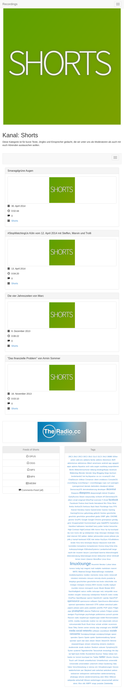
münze (81, 588)
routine (92, 621)
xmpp (94, 683)
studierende (73, 647)
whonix (81, 677)
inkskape (110, 533)
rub (100, 621)
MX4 (113, 588)
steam (92, 641)
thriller (82, 654)
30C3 (85, 457)
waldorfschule (74, 670)
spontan (73, 641)
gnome (71, 520)
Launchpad (93, 553)
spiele (92, 637)
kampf (75, 539)
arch (88, 466)
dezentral (111, 489)
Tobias (105, 654)
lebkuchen (102, 556)
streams (103, 644)
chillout (81, 480)
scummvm (112, 624)
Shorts (14, 220)
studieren (111, 644)
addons (99, 460)
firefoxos (86, 507)
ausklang (104, 466)
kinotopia (88, 543)
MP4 (31, 476)
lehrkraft (115, 556)
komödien (73, 546)
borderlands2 (76, 476)
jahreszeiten (99, 536)
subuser (102, 647)
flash (93, 507)
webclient (107, 670)
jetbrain (113, 536)
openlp (106, 598)
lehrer (109, 556)
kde (92, 539)
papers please (73, 608)
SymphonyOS (111, 647)
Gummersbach (90, 523)
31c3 (95, 457)
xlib (84, 683)
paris (82, 608)
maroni (113, 568)
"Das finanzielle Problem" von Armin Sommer (34, 358)
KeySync (104, 539)
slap (97, 628)
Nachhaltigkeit (74, 591)
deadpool (104, 486)
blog (94, 473)
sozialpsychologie (103, 634)
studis (81, 647)
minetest (74, 578)
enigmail (81, 500)
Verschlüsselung (79, 667)
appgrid (115, 463)
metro (106, 575)
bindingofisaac (103, 470)
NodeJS (104, 595)
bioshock (113, 470)
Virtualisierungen (105, 667)
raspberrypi (84, 618)
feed (87, 503)
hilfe (93, 530)
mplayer (112, 585)
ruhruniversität (75, 624)
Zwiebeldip (108, 683)
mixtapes (80, 585)
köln (113, 543)
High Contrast (73, 530)
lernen (77, 559)
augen (96, 466)
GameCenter (96, 510)
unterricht (94, 664)
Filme (109, 503)
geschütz (72, 516)
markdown (106, 568)
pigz (69, 611)
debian (111, 486)
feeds (91, 503)
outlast (101, 604)
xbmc (75, 683)
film (105, 503)
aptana (74, 466)
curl (108, 483)
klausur (96, 543)
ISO (79, 536)
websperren (84, 674)
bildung (93, 470)
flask (97, 507)
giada (97, 516)
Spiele (86, 637)
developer (102, 489)
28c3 (75, 457)
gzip (98, 523)
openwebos (80, 604)
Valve (70, 667)
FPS (115, 507)
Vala (115, 664)
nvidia (115, 595)
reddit (102, 618)
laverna (102, 553)
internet (74, 536)
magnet (87, 568)
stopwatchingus (77, 644)
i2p (68, 533)
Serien (80, 628)
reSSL (70, 621)
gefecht (97, 513)
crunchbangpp (96, 483)
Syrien (70, 651)
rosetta (77, 621)
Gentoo (103, 513)
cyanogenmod (78, 486)
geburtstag (88, 513)
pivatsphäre (78, 611)
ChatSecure (73, 480)
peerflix (100, 608)
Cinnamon (89, 480)
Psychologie (80, 614)
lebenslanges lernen (89, 556)
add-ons (79, 460)
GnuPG (78, 520)
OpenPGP (113, 598)
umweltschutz (90, 660)
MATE (75, 572)
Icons (76, 533)
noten (110, 595)
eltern (70, 500)
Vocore (115, 667)
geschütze (81, 516)
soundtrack (104, 631)
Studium (94, 647)
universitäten (84, 664)
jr (71, 539)
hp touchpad (113, 530)
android (105, 463)
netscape (96, 591)
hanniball (89, 526)
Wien (107, 677)
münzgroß (89, 588)
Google (84, 520)
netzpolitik (108, 591)
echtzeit (99, 497)
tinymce (99, 654)
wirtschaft (79, 680)
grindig (115, 520)
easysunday (90, 497)
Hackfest (72, 526)
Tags (93, 449)
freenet (74, 510)
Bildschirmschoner (82, 470)
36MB (109, 457)
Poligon (109, 611)
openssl (72, 604)
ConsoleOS (113, 480)
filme (114, 503)
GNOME (113, 516)
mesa (101, 575)
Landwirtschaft (105, 549)
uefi (75, 660)
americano (97, 463)
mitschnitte (109, 581)
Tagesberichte (87, 651)
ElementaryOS (111, 497)
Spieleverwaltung (103, 637)
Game (87, 510)
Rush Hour (90, 624)
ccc (100, 476)
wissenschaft (106, 680)
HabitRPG (105, 523)
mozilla (106, 585)
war (82, 670)
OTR (96, 604)
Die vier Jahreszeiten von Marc (26, 295)
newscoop (86, 595)
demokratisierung (90, 489)
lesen (83, 559)
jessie (106, 536)
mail (92, 568)
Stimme (113, 641)
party (86, 608)
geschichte (111, 513)
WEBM (31, 483)
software (95, 631)
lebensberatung (73, 556)
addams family (89, 460)
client (96, 480)
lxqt (82, 568)
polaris (103, 611)
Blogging (100, 473)
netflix (89, 591)
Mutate (107, 588)
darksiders (95, 486)
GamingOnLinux (77, 513)
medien (87, 575)
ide (81, 533)
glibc (108, 516)
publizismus (100, 614)
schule (98, 624)
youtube (100, 683)
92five (115, 457)
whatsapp (74, 677)
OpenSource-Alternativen (108, 601)
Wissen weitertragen (92, 680)
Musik (101, 588)
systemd (77, 651)
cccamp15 (106, 476)
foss (111, 507)
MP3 (31, 470)
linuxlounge (80, 563)
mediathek (109, 572)
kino (82, 543)
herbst (106, 526)
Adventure (107, 460)
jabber (84, 536)
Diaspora (75, 493)
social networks (84, 630)
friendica (80, 510)
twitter (102, 657)
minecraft (113, 575)
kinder (73, 543)
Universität (73, 664)
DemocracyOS (76, 489)
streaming (95, 644)
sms (109, 628)
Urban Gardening (105, 664)
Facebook (74, 503)
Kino (78, 543)
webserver (75, 674)
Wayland (87, 670)
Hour (103, 530)
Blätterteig (74, 473)
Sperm (81, 637)
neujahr (78, 595)
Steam (98, 641)
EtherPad (90, 500)
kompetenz (81, 546)
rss (97, 621)
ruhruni (115, 621)
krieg (107, 546)
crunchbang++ (84, 483)
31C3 (99, 457)
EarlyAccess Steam (77, 497)
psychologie (90, 614)
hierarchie (113, 526)
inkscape (103, 533)
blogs (107, 473)
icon (72, 533)
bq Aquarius (91, 476)
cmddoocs (103, 480)
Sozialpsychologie (88, 634)
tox (91, 657)
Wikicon (113, 677)
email (75, 500)
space (113, 634)
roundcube (84, 621)
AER (113, 460)
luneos (72, 568)
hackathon (114, 523)
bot (84, 476)
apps (69, 466)
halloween (80, 526)
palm (115, 604)
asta (92, 466)
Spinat (112, 637)
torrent (78, 657)
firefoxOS (79, 507)
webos (114, 670)
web (94, 670)
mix (115, 581)
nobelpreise (95, 595)
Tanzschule (97, 651)
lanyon (86, 553)
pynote (115, 614)
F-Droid (105, 500)
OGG (31, 463)
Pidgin (115, 608)
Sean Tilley (72, 628)
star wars (85, 641)
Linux (104, 559)
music (96, 588)
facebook (113, 499)
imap (97, 533)
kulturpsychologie (76, 549)
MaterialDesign (98, 572)
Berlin (71, 470)
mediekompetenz (76, 575)
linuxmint (95, 564)
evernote (97, 500)
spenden (74, 637)
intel (69, 536)
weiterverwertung (108, 674)
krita (115, 546)
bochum (113, 473)
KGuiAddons (113, 539)
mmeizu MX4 (90, 585)
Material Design (84, 572)
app (110, 463)
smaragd (103, 628)
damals (87, 486)
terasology (107, 651)
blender (89, 473)
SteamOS (105, 641)
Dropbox (111, 493)
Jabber (90, 536)
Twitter (96, 657)
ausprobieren (113, 466)
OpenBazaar (81, 598)
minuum (90, 578)
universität (113, 660)
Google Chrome (94, 520)
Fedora (81, 503)
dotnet (104, 493)
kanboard (82, 539)
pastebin (92, 608)
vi (87, 667)
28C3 (71, 457)
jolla (69, 539)
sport (79, 641)
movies (99, 585)
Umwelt (81, 660)
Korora (101, 546)
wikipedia (71, 680)
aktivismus (82, 463)
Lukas (108, 564)
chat (113, 476)
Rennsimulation (112, 618)
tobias (111, 654)
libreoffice (97, 559)
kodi (109, 543)
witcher (115, 680)
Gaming (112, 510)
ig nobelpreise (88, 533)
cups (104, 483)
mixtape (73, 585)
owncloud (109, 604)
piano (110, 608)
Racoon (71, 618)
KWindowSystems (91, 549)
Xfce (80, 683)
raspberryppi (94, 618)
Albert (89, 463)
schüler (105, 624)
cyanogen (115, 483)
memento (94, 575)
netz (102, 591)
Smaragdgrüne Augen (20, 170)
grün (69, 523)
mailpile (98, 568)
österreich (90, 604)
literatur (102, 564)
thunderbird (90, 654)
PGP (105, 608)
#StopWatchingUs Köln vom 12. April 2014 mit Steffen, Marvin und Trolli (49, 233)
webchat (99, 670)
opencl (90, 598)
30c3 (90, 457)
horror (97, 530)
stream (87, 644)
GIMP (103, 516)
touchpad (85, 657)
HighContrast (85, 530)
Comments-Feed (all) (31, 490)
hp (106, 530)
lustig (78, 568)
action (72, 460)
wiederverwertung (92, 677)
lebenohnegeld (112, 553)
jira (117, 536)
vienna (91, 667)
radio (77, 618)
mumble (74, 588)
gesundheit (90, 516)
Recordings (9, 4)
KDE (89, 539)
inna (117, 533)
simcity (92, 628)
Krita (111, 546)
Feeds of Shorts (31, 449)
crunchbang (72, 483)
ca (97, 476)
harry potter (98, 526)
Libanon (89, 559)
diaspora (84, 492)
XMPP (88, 683)
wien (102, 677)
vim (96, 667)
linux (109, 559)
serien (86, 628)
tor (74, 657)
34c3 (105, 457)
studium (87, 647)
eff (104, 497)
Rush (84, 624)
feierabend (98, 503)
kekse (97, 539)
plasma (87, 611)
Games (105, 510)
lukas (114, 564)
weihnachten (95, 674)
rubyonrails (106, 621)
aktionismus (72, 463)
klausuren (103, 543)
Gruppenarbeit (78, 523)
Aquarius (81, 466)
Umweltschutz (102, 660)
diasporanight (95, 493)
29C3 (80, 457)
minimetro (82, 578)
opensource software (88, 601)
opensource (74, 601)
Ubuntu (109, 657)
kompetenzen (92, 546)
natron (83, 591)
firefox (71, 507)
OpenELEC (97, 598)
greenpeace (106, 520)
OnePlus (71, 598)
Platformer (95, 611)
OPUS (31, 456)
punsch (109, 614)
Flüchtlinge (104, 507)
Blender (82, 473)
